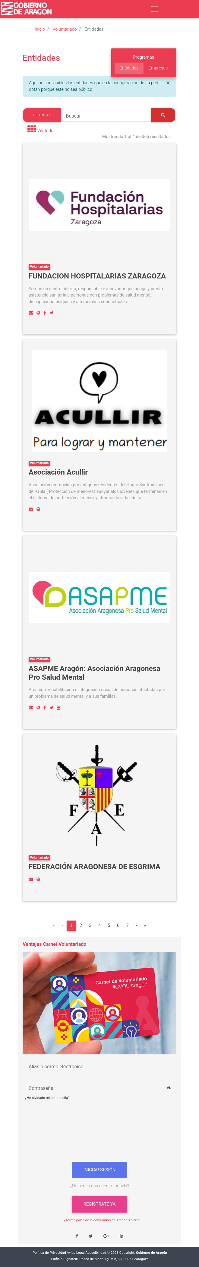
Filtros (40, 115)
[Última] (145, 926)
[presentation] (99, 1133)
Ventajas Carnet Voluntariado (54, 944)
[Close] (168, 83)
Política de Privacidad (49, 1252)
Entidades (129, 68)
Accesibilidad (95, 1252)
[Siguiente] (136, 926)
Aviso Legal (76, 1252)
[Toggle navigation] (155, 9)
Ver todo (45, 131)
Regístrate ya (99, 1204)
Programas (143, 57)
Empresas (158, 68)
